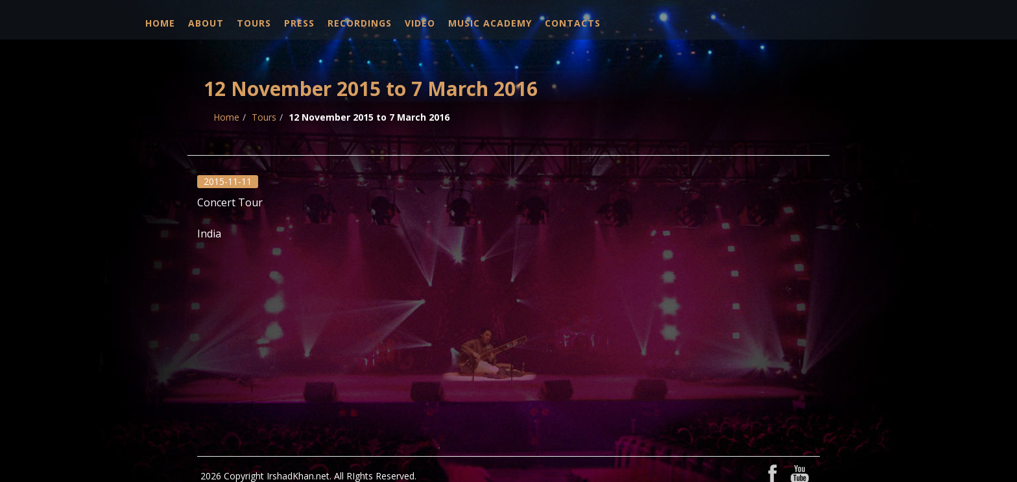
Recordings (360, 23)
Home (160, 23)
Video (420, 23)
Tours (254, 23)
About (206, 23)
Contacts (573, 23)
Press (299, 23)
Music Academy (490, 23)
